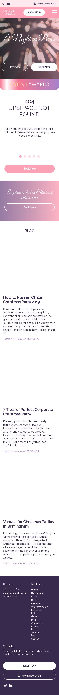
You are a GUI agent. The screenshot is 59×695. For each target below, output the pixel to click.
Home (34, 589)
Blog (33, 620)
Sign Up (29, 665)
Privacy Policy (35, 628)
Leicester (36, 603)
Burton (34, 596)
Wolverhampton (37, 607)
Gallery (35, 616)
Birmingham (37, 593)
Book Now (34, 12)
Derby (34, 600)
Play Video (15, 67)
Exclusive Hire (36, 611)
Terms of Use (35, 634)
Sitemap (35, 638)
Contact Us (36, 623)
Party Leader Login (29, 675)
